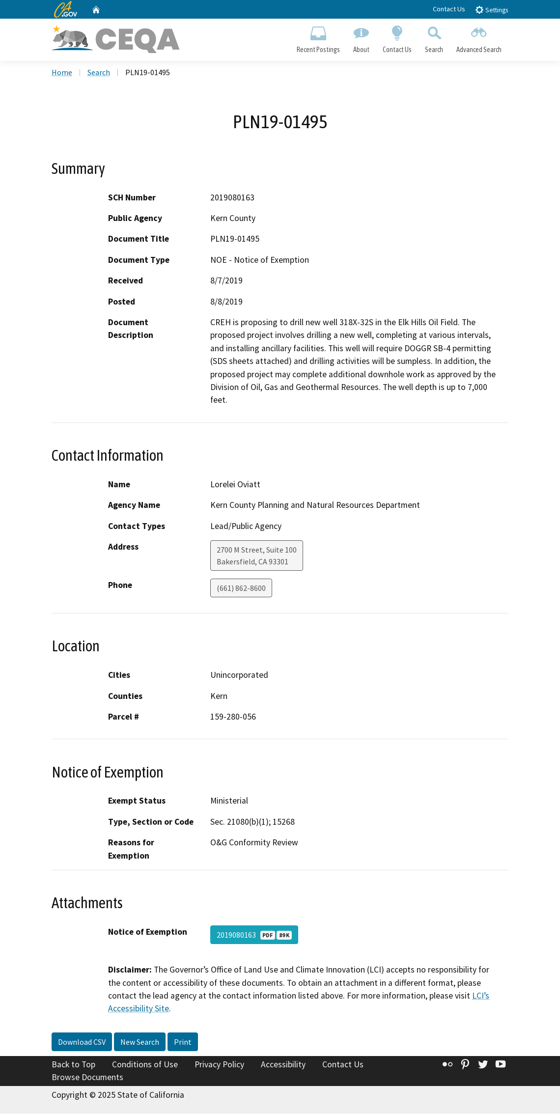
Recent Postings (318, 37)
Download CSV (82, 1043)
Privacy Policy (219, 1065)
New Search (139, 1043)
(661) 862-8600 (241, 589)
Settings (491, 9)
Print (183, 1043)
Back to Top (73, 1065)
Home (62, 73)
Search (434, 37)
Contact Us (449, 8)
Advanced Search (479, 37)
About (361, 37)
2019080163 (254, 936)
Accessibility (283, 1065)
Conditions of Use (145, 1065)
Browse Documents (87, 1077)
